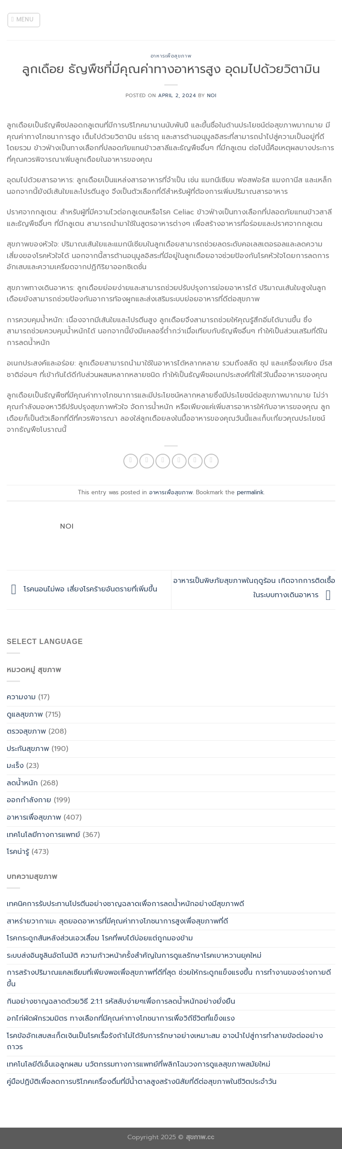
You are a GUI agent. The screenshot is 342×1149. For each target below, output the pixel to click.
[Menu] (24, 20)
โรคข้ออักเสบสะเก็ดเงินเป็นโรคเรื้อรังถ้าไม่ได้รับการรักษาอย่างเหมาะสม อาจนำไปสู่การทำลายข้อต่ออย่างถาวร (165, 1041)
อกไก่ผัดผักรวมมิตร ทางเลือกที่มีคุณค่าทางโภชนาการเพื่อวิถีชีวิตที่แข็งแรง (121, 1018)
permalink (250, 492)
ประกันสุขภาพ (28, 748)
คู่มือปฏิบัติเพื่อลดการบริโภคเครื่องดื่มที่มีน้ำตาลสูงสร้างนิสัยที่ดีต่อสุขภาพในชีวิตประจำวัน (142, 1081)
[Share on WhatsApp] (130, 461)
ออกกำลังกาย (29, 800)
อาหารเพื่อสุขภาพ (171, 56)
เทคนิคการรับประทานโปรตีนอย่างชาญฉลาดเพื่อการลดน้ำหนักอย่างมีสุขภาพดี (125, 904)
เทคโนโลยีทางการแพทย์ (43, 834)
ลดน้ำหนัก (22, 783)
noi (212, 95)
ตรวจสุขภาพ (26, 731)
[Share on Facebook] (146, 461)
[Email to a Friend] (179, 461)
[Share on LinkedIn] (211, 461)
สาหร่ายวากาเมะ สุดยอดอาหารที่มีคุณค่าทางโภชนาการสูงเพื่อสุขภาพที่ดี (117, 921)
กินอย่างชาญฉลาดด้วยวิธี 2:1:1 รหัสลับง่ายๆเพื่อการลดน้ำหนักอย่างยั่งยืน (121, 1001)
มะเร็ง (15, 765)
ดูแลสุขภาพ (25, 714)
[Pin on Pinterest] (195, 461)
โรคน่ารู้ (18, 851)
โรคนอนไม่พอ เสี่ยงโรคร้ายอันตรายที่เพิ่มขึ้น (82, 589)
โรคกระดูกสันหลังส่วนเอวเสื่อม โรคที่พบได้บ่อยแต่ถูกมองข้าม (100, 938)
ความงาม (21, 697)
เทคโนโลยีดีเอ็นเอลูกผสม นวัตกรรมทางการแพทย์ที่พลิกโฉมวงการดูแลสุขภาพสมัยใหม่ (138, 1064)
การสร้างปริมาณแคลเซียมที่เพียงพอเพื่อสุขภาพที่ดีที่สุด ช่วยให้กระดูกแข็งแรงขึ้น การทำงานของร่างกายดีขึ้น (169, 978)
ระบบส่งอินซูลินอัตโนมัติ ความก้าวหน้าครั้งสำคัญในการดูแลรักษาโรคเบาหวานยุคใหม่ (134, 955)
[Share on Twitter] (162, 461)
